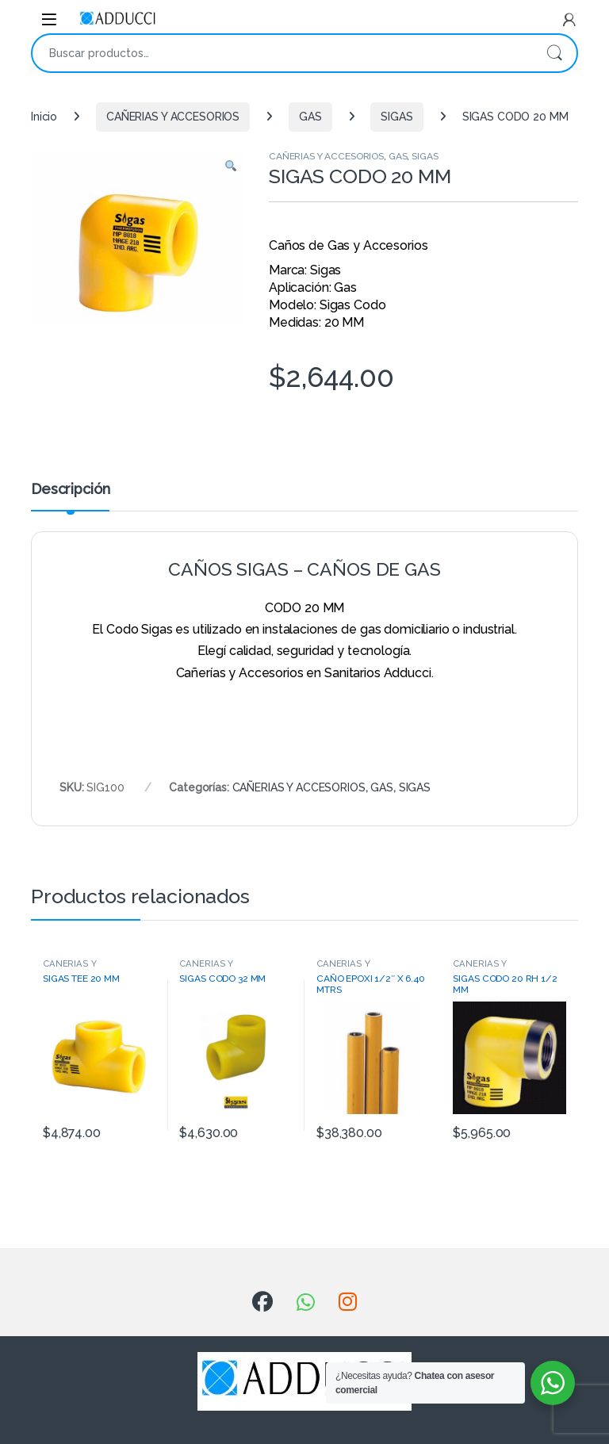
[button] (230, 167)
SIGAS (396, 116)
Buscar (554, 53)
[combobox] (282, 53)
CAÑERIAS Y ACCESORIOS (172, 116)
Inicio (44, 116)
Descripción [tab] (70, 489)
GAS (310, 116)
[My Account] (569, 19)
